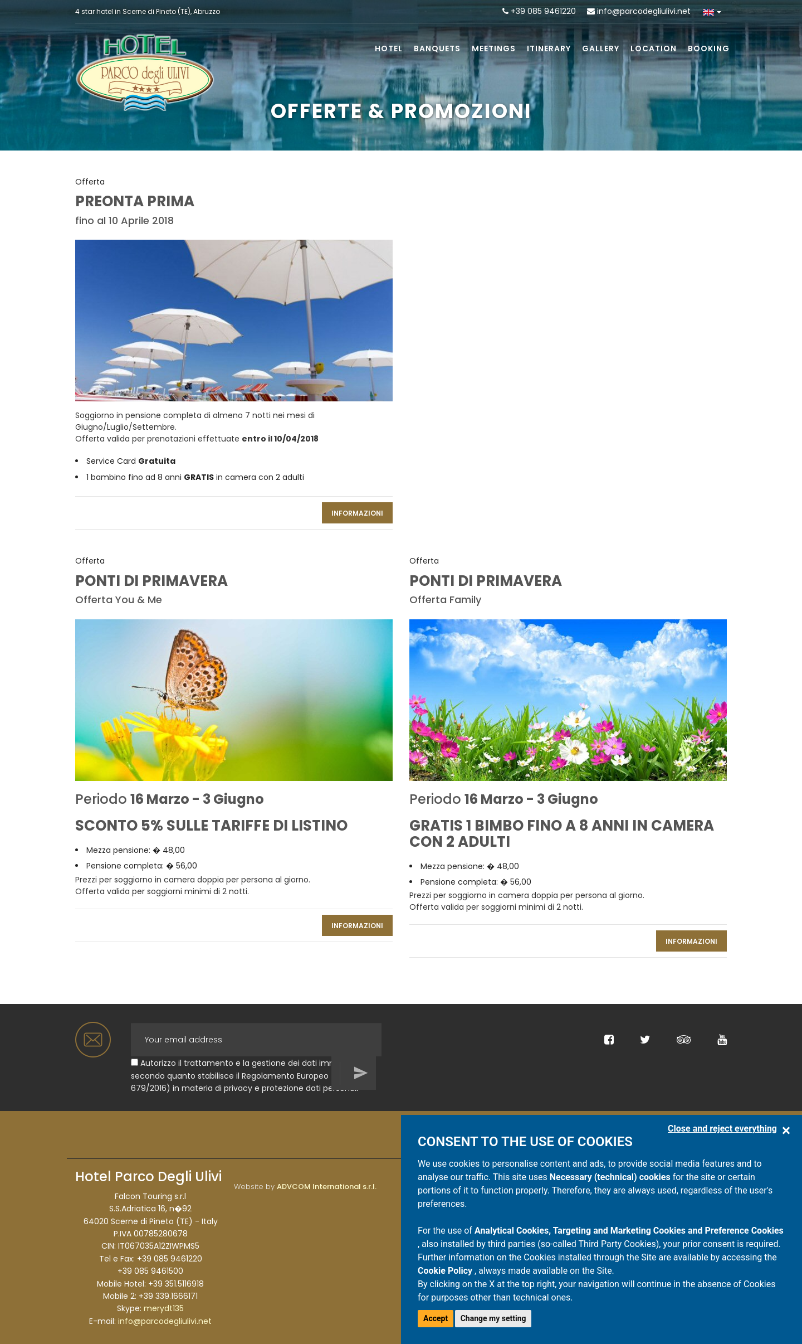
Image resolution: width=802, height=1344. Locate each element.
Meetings (494, 48)
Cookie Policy (446, 1270)
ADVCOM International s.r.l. (326, 1186)
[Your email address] (256, 1039)
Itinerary (549, 48)
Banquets (437, 48)
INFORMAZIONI (357, 513)
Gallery (600, 48)
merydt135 (164, 1308)
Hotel (389, 48)
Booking (709, 48)
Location (653, 48)
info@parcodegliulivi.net (644, 11)
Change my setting (493, 1318)
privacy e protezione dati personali (291, 1088)
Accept (435, 1318)
